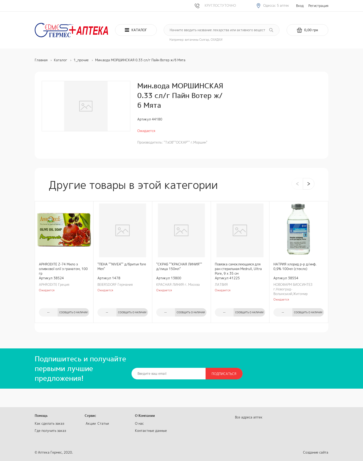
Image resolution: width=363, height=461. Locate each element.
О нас (139, 423)
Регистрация (318, 5)
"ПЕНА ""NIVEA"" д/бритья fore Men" (121, 266)
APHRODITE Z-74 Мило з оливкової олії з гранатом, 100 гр (63, 269)
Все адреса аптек (249, 417)
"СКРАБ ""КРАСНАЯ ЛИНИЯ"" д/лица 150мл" (179, 266)
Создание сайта (315, 452)
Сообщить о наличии (73, 312)
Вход (300, 5)
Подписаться (224, 374)
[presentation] (297, 184)
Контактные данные (151, 430)
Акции (91, 423)
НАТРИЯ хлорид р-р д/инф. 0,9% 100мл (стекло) (294, 266)
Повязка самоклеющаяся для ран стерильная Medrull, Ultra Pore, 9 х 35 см (238, 269)
